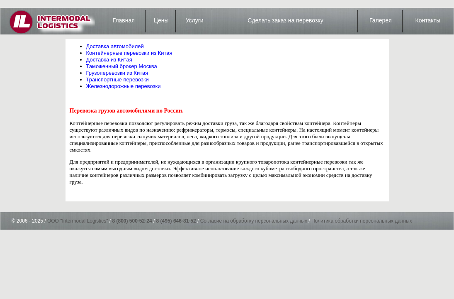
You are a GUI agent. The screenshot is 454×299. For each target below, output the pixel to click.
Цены (161, 20)
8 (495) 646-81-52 (176, 221)
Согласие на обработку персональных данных (253, 221)
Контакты (427, 20)
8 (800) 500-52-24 (132, 221)
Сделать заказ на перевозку (285, 20)
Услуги (195, 20)
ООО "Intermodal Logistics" (77, 221)
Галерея (380, 20)
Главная (124, 20)
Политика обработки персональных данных (361, 221)
